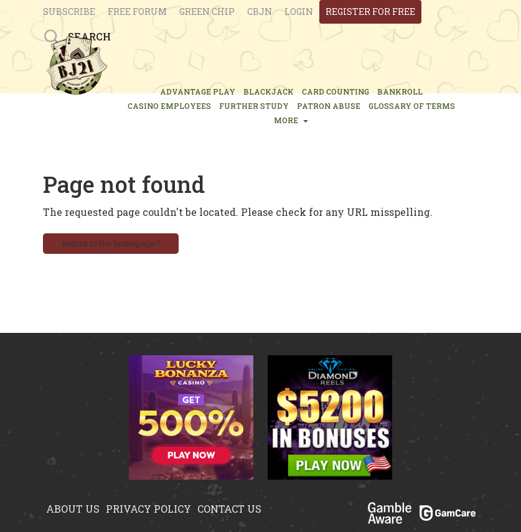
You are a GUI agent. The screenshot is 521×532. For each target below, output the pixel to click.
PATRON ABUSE (328, 106)
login (298, 11)
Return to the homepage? (111, 243)
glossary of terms (411, 106)
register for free (370, 11)
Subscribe (69, 11)
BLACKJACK (268, 91)
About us (73, 508)
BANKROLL (400, 91)
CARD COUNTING (335, 91)
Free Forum (137, 11)
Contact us (229, 508)
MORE (291, 120)
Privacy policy (148, 508)
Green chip (207, 11)
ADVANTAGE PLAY (197, 91)
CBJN (259, 11)
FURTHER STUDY (254, 106)
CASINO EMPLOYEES (169, 106)
